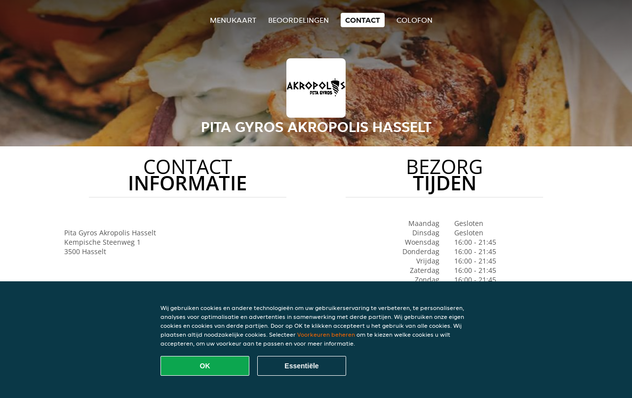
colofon (414, 20)
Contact (362, 20)
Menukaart (233, 20)
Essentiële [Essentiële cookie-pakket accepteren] (301, 366)
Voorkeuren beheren (326, 334)
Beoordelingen (298, 20)
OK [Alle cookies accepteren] (205, 366)
